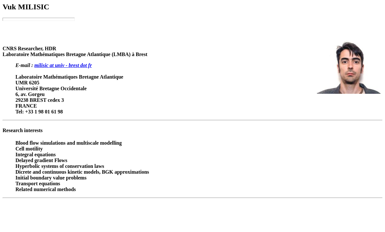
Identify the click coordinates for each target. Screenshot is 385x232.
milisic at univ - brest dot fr (63, 65)
